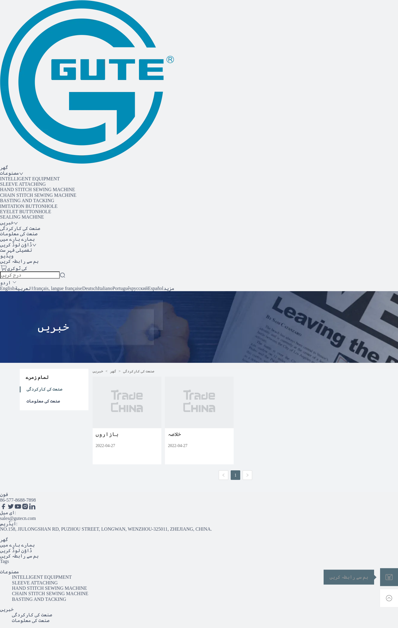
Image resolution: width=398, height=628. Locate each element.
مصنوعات (9, 571)
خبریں (98, 371)
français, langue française (57, 288)
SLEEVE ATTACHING (23, 184)
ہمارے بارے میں (17, 544)
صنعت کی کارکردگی (44, 389)
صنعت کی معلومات (43, 401)
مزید (168, 288)
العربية (24, 288)
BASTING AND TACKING (27, 200)
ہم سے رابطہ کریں (19, 555)
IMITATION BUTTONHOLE (29, 206)
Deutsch (90, 288)
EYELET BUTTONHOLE (25, 211)
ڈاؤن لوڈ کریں (16, 550)
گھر (113, 371)
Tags (4, 561)
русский (139, 288)
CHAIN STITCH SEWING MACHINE (38, 195)
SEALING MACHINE (22, 216)
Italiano (105, 288)
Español (155, 288)
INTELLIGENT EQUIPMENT (30, 178)
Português (121, 288)
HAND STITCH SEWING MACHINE (37, 189)
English (7, 288)
